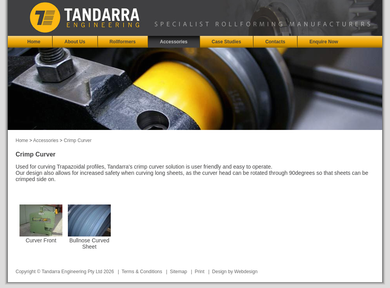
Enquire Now (323, 41)
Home (33, 41)
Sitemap (178, 271)
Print (199, 271)
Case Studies (226, 41)
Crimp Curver (77, 140)
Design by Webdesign (235, 271)
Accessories (174, 41)
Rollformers (123, 41)
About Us (74, 41)
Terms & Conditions (142, 271)
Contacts (275, 41)
